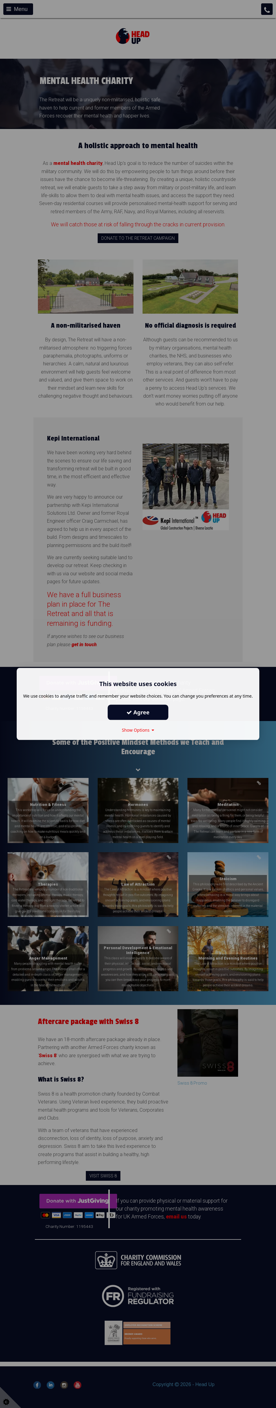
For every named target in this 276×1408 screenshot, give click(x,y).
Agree (138, 712)
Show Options (138, 730)
